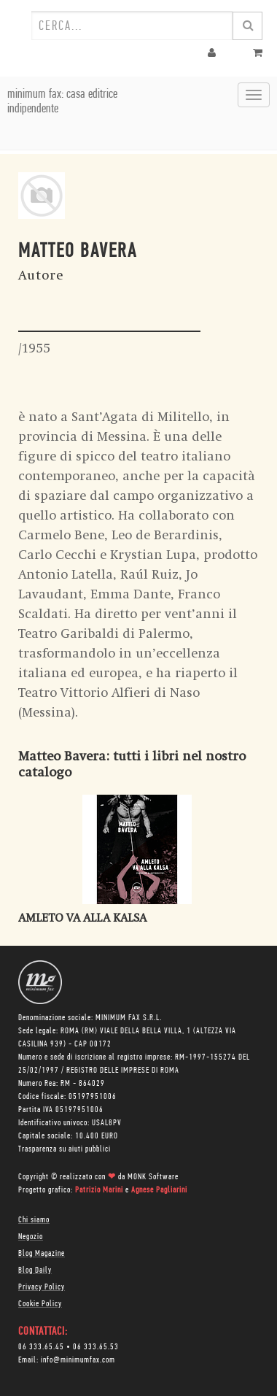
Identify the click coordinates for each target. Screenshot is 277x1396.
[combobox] (132, 25)
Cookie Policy (40, 1304)
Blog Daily (35, 1270)
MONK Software (153, 1177)
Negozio (30, 1237)
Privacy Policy (41, 1287)
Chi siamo (34, 1220)
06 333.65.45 (41, 1347)
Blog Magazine (41, 1253)
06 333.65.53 (96, 1347)
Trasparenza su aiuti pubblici (64, 1149)
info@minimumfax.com (78, 1360)
